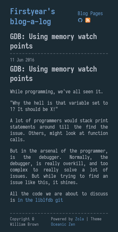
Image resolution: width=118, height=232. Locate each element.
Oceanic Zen (63, 224)
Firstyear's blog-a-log (32, 16)
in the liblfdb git (40, 200)
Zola (79, 219)
